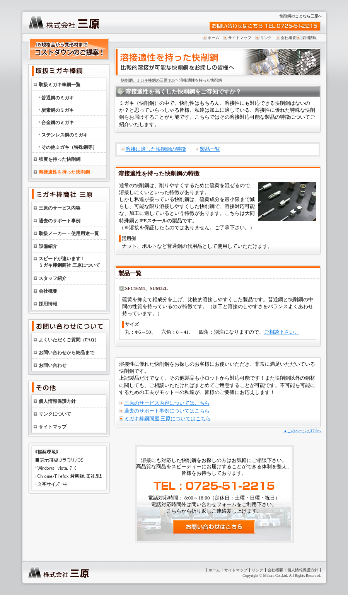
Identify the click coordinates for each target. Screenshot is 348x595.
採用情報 (309, 38)
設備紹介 (48, 246)
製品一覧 (210, 149)
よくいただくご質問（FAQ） (69, 340)
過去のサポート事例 (59, 220)
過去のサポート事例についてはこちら (167, 411)
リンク (266, 38)
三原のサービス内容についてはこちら (167, 403)
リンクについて (55, 414)
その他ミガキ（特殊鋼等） (69, 147)
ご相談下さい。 (281, 332)
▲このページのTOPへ (302, 431)
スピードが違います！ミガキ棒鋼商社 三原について (69, 262)
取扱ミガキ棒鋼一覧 (59, 84)
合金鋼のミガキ (57, 122)
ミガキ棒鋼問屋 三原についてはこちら (167, 418)
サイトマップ (239, 38)
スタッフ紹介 (53, 278)
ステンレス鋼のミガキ (64, 135)
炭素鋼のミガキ (57, 110)
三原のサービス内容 (59, 208)
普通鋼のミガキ (57, 98)
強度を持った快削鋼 (59, 159)
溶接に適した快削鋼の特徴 (156, 149)
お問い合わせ (53, 365)
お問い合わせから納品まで (66, 352)
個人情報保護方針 (57, 401)
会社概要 (288, 38)
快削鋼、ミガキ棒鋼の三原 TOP (148, 80)
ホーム (213, 38)
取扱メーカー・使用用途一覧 (69, 233)
